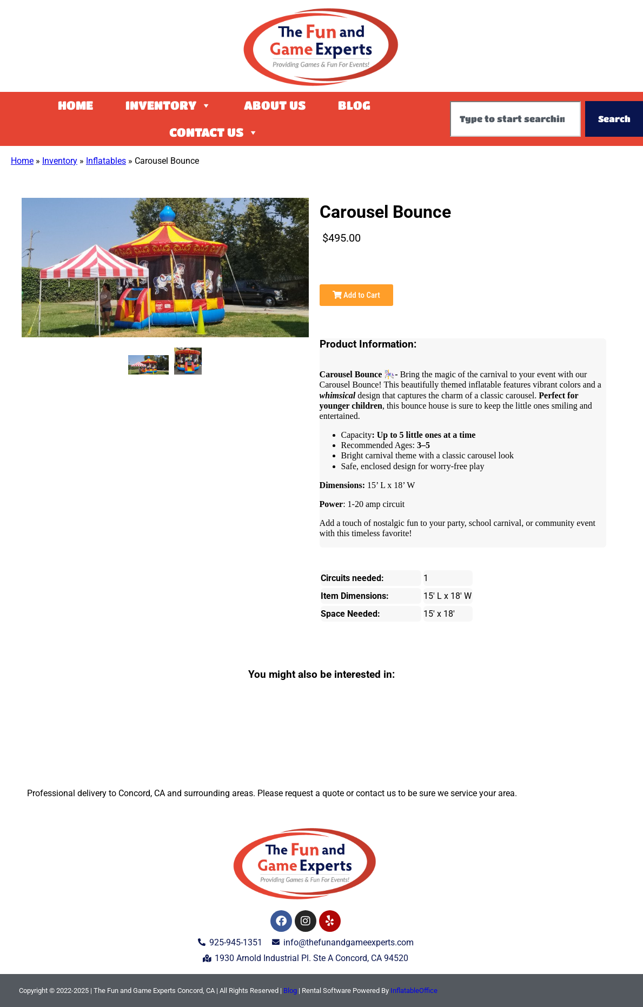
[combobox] (515, 119)
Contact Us (213, 132)
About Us (275, 105)
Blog (354, 105)
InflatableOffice (413, 990)
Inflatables (106, 161)
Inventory (168, 105)
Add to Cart (356, 295)
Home (75, 105)
